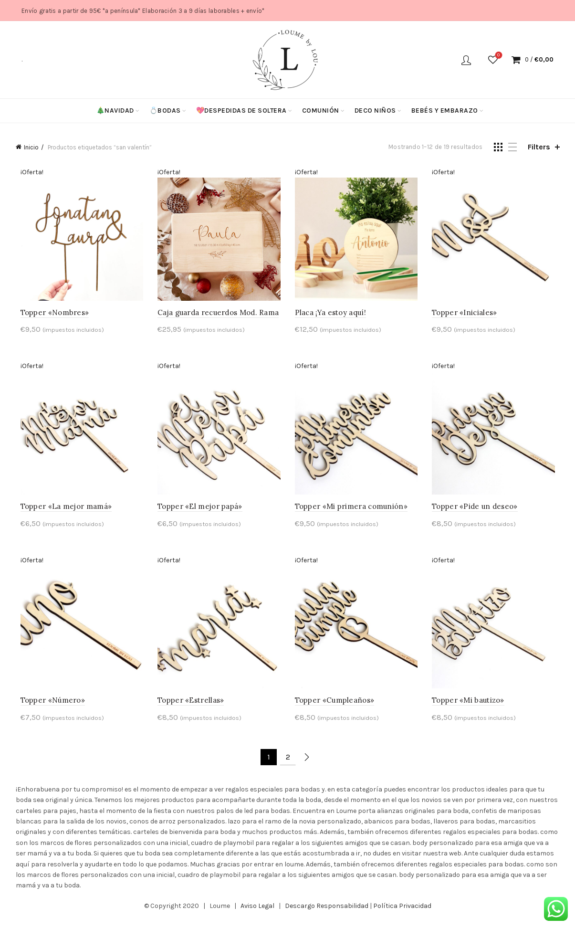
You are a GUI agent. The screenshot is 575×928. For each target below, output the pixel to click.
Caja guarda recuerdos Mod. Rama (215, 314)
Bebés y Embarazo (444, 110)
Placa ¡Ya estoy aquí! (330, 314)
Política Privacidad (402, 913)
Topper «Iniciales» (466, 314)
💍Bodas (165, 110)
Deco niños (375, 110)
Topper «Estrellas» (188, 707)
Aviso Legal (257, 913)
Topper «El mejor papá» (197, 511)
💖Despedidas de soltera (241, 110)
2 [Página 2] (288, 764)
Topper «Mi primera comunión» (351, 511)
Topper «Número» (48, 707)
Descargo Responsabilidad (326, 913)
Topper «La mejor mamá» (61, 511)
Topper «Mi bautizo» (470, 707)
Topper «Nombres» (50, 314)
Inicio (31, 147)
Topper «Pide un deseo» (477, 511)
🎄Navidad (115, 110)
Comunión (320, 110)
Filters (539, 146)
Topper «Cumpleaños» (335, 707)
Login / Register (466, 60)
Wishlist (497, 56)
